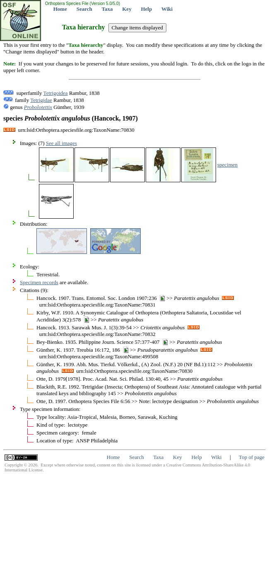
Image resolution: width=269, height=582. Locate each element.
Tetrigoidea (55, 93)
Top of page (251, 457)
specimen (227, 165)
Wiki (167, 9)
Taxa (107, 9)
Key (126, 9)
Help (146, 9)
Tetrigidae (41, 100)
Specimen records (39, 282)
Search (84, 9)
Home (60, 9)
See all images (61, 143)
